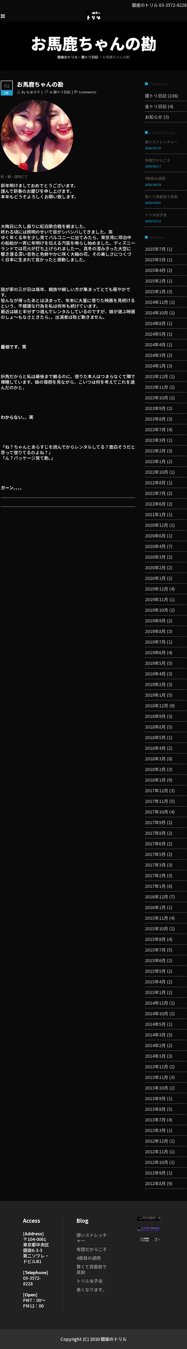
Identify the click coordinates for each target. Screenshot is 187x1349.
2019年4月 (155, 673)
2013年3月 (155, 1130)
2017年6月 (155, 843)
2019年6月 (155, 652)
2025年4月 (155, 270)
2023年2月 (155, 450)
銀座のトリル (67, 57)
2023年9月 (155, 408)
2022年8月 (155, 482)
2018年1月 (155, 780)
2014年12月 (156, 1003)
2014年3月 (155, 1034)
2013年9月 (155, 1098)
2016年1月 (155, 907)
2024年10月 (156, 312)
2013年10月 (156, 1088)
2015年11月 (156, 918)
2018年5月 (155, 737)
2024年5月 (155, 334)
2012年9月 (155, 1172)
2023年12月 (156, 376)
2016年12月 (156, 896)
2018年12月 (156, 705)
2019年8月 (155, 631)
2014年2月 (155, 1045)
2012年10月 (156, 1162)
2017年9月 (155, 822)
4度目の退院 (155, 178)
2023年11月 (156, 387)
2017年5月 (155, 854)
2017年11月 (156, 801)
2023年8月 (155, 419)
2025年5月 (155, 259)
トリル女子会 (156, 214)
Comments (87, 92)
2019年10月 (156, 610)
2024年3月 (155, 355)
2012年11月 (156, 1151)
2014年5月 (155, 1024)
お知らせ (153, 117)
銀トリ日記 (89, 57)
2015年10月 (156, 928)
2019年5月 (155, 663)
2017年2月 (155, 875)
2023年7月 (155, 429)
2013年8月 (155, 1109)
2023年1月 (155, 461)
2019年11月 (156, 599)
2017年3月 (155, 865)
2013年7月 (155, 1119)
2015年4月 (155, 981)
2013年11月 (156, 1077)
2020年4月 (155, 546)
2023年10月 (156, 397)
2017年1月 (155, 886)
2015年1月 (155, 992)
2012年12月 (156, 1141)
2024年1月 (155, 365)
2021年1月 (155, 514)
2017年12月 (156, 790)
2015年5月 (155, 971)
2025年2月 (155, 281)
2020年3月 (155, 557)
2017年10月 (156, 811)
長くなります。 (91, 1289)
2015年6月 (155, 960)
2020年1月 (155, 578)
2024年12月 (156, 302)
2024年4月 (155, 344)
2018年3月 (155, 758)
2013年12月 (156, 1066)
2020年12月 (156, 525)
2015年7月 (155, 949)
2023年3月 (155, 440)
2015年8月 (155, 939)
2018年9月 (155, 716)
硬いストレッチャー (161, 141)
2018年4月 (155, 748)
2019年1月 (155, 695)
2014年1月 (155, 1056)
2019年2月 (155, 684)
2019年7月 (155, 642)
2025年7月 (155, 249)
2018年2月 (155, 769)
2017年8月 (155, 833)
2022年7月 (155, 493)
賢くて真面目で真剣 (161, 196)
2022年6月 (155, 504)
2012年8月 (155, 1183)
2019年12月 (156, 588)
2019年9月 (155, 620)
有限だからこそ (157, 160)
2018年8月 (155, 726)
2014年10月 (156, 1013)
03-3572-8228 (173, 5)
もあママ (33, 92)
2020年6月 (155, 535)
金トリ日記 (156, 106)
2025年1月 (155, 291)
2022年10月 (156, 472)
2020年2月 (155, 567)
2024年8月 (155, 323)
